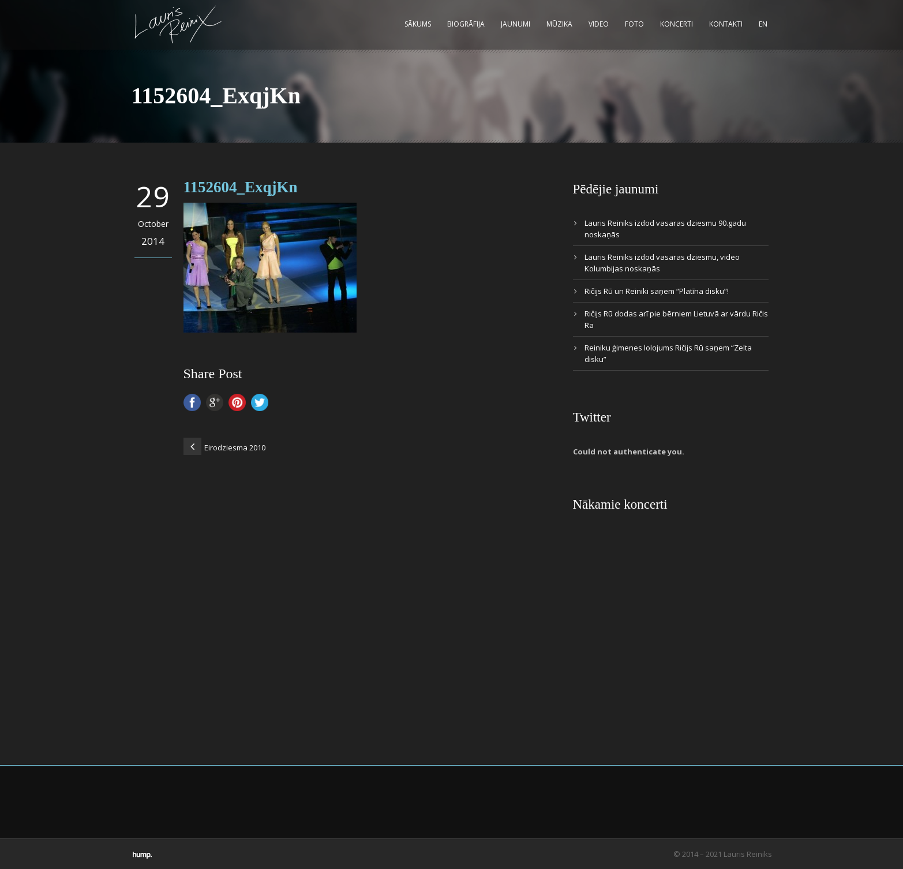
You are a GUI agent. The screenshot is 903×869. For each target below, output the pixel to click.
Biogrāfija (466, 24)
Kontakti (726, 24)
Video (599, 24)
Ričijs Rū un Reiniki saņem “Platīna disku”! (656, 291)
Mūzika (559, 24)
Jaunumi (515, 24)
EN (763, 24)
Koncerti (676, 24)
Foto (634, 24)
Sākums (417, 24)
